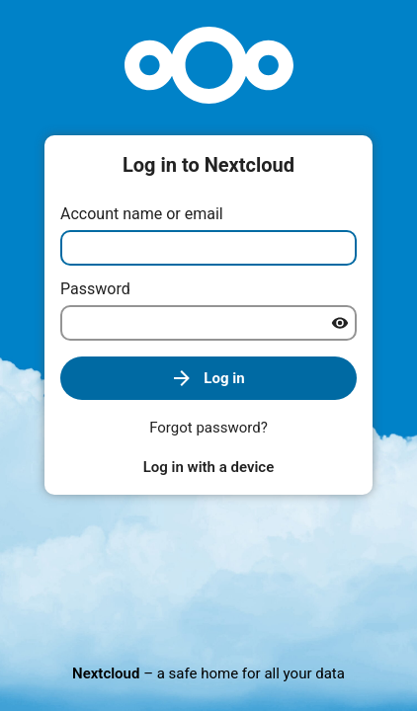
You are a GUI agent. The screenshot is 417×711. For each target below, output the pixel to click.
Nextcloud (105, 673)
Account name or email (141, 213)
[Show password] (340, 323)
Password (95, 288)
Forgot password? (208, 427)
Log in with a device (208, 467)
